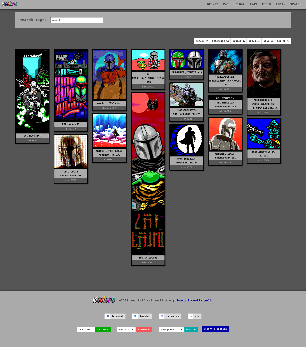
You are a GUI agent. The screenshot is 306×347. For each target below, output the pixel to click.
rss (197, 316)
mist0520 (225, 111)
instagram (172, 316)
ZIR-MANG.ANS (70, 124)
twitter (145, 316)
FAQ (226, 4)
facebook (117, 316)
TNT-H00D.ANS (32, 135)
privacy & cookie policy (194, 300)
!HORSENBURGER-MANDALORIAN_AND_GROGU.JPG (225, 81)
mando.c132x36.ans (109, 103)
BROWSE (212, 4)
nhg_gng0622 (109, 108)
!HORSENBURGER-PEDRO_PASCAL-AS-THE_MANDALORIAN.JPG (264, 104)
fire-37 (32, 140)
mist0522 (148, 86)
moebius (191, 329)
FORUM (266, 4)
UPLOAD (239, 4)
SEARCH (295, 4)
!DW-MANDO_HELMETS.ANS (187, 72)
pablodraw (144, 329)
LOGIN (280, 4)
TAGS (253, 4)
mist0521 (225, 89)
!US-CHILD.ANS (148, 257)
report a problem (215, 328)
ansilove (103, 329)
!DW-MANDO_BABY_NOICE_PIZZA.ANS (148, 78)
